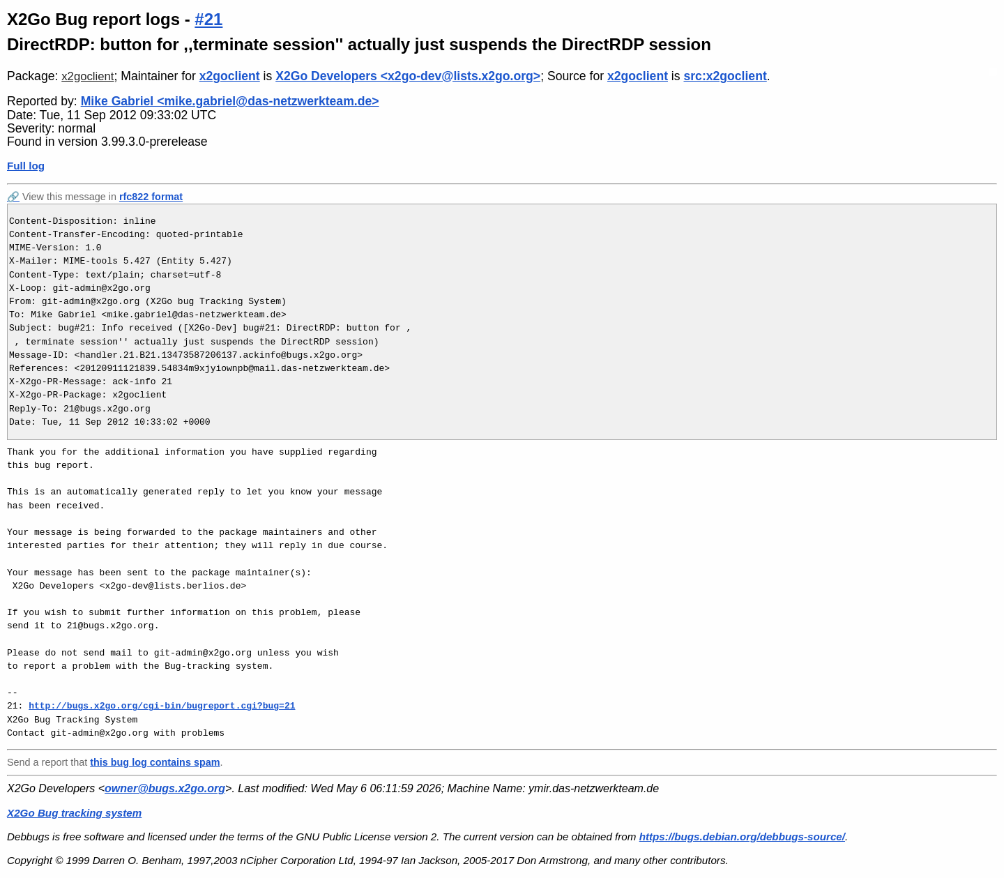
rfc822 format (151, 196)
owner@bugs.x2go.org (165, 788)
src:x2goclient (724, 76)
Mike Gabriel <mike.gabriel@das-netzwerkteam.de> (230, 101)
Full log (26, 166)
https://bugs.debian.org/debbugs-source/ (742, 836)
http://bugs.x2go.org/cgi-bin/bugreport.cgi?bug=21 (162, 705)
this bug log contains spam (155, 762)
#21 (208, 19)
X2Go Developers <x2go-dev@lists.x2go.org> (407, 76)
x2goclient (87, 76)
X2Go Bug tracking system (74, 813)
